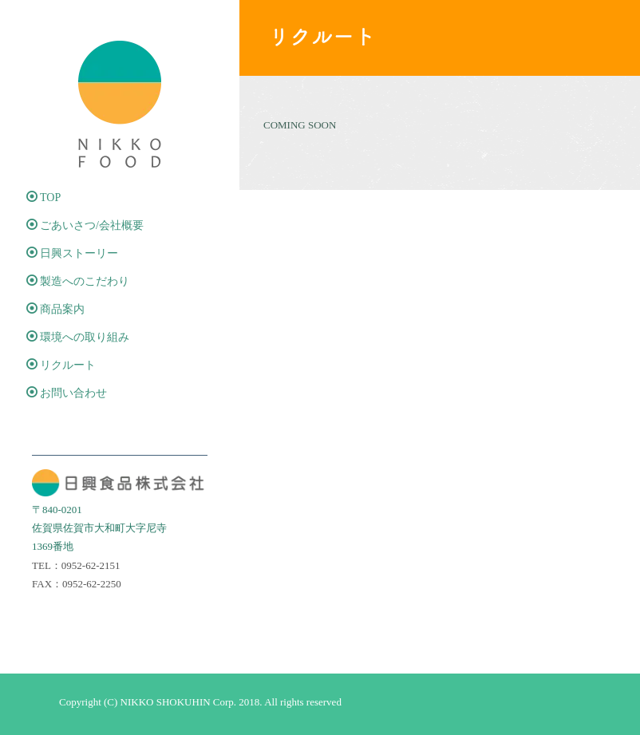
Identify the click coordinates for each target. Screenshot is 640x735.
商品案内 (55, 308)
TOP (43, 197)
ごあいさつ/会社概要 (85, 225)
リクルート (61, 364)
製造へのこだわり (77, 281)
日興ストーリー (72, 253)
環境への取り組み (77, 336)
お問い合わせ (66, 392)
